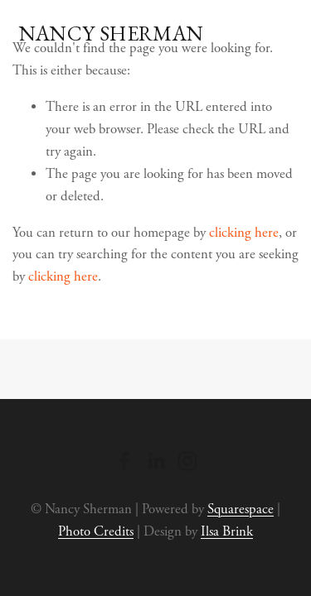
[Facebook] (124, 461)
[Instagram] (187, 461)
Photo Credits (96, 532)
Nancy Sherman (111, 33)
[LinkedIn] (156, 461)
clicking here (244, 233)
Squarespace (240, 509)
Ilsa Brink (227, 532)
